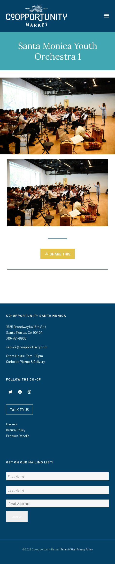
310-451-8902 (16, 338)
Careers (12, 424)
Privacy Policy (85, 549)
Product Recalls (17, 436)
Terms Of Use (68, 549)
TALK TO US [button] (19, 409)
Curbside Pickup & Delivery (25, 361)
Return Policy (15, 430)
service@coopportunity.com (26, 347)
